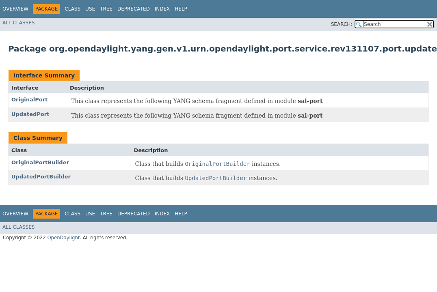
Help (181, 9)
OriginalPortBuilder (40, 162)
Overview (15, 9)
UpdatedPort (30, 114)
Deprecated (133, 9)
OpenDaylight (63, 237)
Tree (106, 9)
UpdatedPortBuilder (41, 177)
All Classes (18, 23)
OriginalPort (29, 100)
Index (162, 9)
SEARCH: (342, 24)
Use (90, 9)
